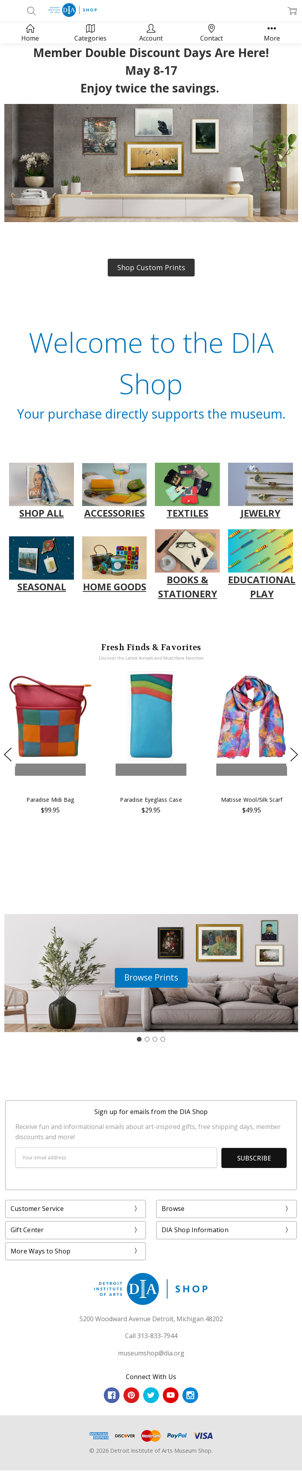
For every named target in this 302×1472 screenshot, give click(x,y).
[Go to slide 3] (155, 1039)
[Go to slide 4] (162, 1039)
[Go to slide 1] (139, 1039)
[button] (151, 267)
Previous (8, 754)
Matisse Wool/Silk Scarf (252, 799)
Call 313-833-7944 (151, 1335)
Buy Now (50, 784)
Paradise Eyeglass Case (151, 799)
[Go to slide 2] (147, 1039)
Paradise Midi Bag (50, 799)
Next (294, 754)
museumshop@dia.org (151, 1352)
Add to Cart (50, 770)
